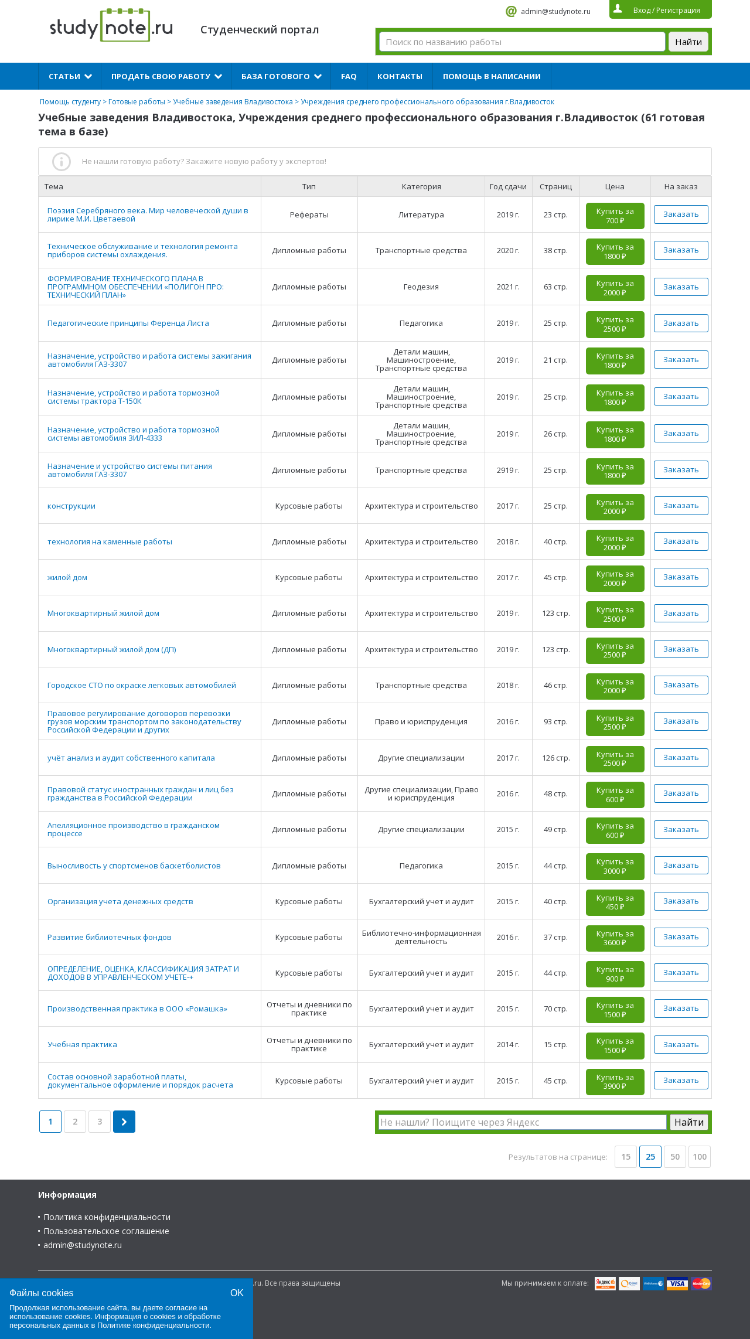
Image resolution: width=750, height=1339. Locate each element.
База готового (275, 76)
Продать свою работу (160, 76)
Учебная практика (82, 1044)
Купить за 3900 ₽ (615, 1082)
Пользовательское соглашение (106, 1230)
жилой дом (67, 577)
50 (675, 1156)
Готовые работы (136, 102)
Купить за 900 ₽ (615, 974)
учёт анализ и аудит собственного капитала (131, 757)
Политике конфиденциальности (153, 1325)
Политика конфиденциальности (107, 1216)
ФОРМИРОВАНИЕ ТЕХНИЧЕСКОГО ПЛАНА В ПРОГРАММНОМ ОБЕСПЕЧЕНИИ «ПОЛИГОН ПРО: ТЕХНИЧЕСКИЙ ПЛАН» (135, 286)
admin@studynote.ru (556, 11)
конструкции (71, 505)
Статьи (64, 76)
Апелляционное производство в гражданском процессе (133, 829)
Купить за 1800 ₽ (615, 251)
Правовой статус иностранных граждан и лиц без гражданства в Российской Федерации (140, 793)
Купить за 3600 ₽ (615, 938)
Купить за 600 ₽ (615, 795)
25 (650, 1156)
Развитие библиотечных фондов (109, 937)
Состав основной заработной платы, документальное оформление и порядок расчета (140, 1080)
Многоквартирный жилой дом (103, 613)
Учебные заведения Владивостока (233, 102)
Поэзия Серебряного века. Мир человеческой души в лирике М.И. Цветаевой (147, 214)
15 (625, 1156)
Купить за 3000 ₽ (615, 866)
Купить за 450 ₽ (615, 902)
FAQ (349, 76)
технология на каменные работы (109, 541)
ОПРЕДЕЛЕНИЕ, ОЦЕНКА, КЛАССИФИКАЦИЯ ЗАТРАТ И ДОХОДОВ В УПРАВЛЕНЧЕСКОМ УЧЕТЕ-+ (143, 972)
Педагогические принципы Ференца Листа (128, 323)
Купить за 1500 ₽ (615, 1010)
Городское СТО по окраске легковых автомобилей (141, 685)
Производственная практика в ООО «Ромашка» (137, 1008)
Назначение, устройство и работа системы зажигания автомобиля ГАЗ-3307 (149, 359)
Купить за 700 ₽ (615, 216)
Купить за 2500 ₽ (615, 324)
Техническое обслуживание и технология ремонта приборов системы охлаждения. (142, 250)
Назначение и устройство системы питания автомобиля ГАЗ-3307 (129, 470)
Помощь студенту (70, 102)
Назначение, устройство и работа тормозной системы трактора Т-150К (133, 396)
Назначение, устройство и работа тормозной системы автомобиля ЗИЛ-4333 (133, 433)
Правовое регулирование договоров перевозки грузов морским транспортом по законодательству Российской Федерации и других (144, 721)
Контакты (399, 76)
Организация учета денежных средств (120, 901)
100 (700, 1156)
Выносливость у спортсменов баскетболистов (134, 865)
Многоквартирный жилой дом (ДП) (111, 649)
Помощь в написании (492, 76)
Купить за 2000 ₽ (615, 288)
